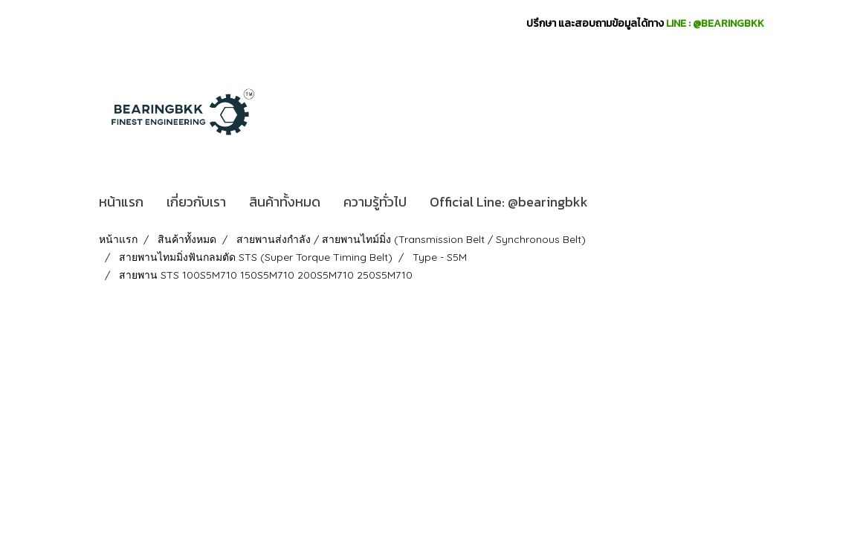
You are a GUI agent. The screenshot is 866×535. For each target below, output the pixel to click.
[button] (612, 202)
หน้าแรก (121, 202)
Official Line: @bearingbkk (509, 202)
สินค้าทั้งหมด (284, 202)
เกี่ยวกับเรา (196, 202)
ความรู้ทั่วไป (375, 202)
